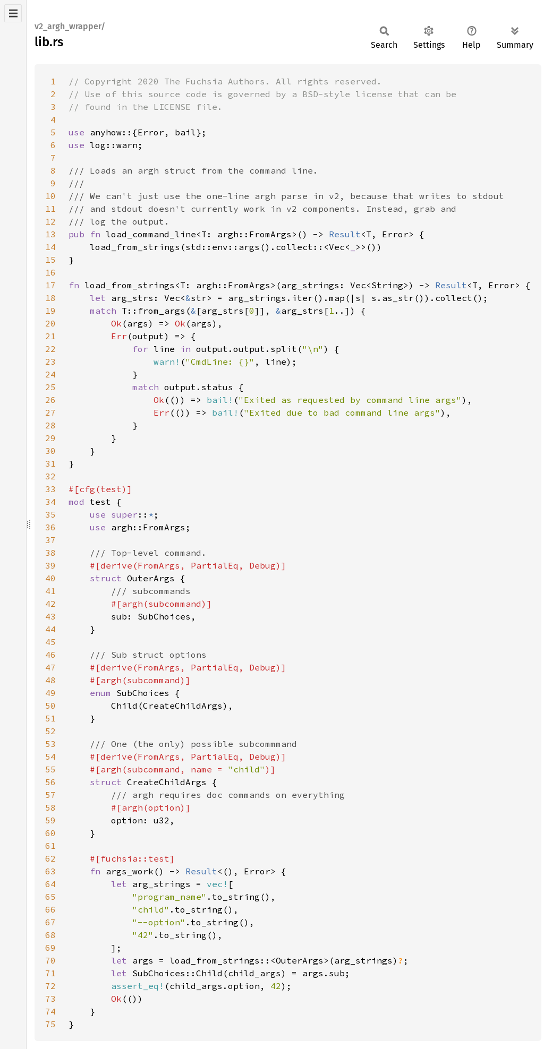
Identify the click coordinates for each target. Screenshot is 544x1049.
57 (50, 794)
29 (50, 438)
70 (50, 960)
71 (50, 973)
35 (50, 514)
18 (50, 298)
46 (50, 654)
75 (50, 1024)
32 (50, 476)
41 (50, 591)
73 (50, 998)
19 (50, 310)
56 (50, 782)
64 (50, 884)
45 (50, 642)
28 (50, 425)
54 (50, 756)
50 (50, 705)
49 (50, 692)
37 (50, 540)
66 (50, 909)
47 (50, 667)
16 (50, 272)
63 (50, 871)
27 (50, 412)
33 (50, 489)
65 (50, 896)
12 (50, 221)
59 (50, 820)
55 (50, 769)
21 (50, 336)
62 (50, 858)
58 (50, 807)
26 (50, 399)
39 (50, 565)
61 (50, 845)
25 (50, 387)
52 (50, 731)
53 (50, 743)
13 (50, 234)
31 (50, 463)
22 (50, 348)
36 (50, 527)
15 (50, 259)
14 (50, 247)
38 (50, 552)
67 (50, 922)
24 (50, 374)
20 (50, 323)
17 (50, 285)
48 (50, 680)
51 (50, 718)
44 (50, 629)
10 (50, 196)
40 (50, 578)
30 (50, 450)
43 (50, 616)
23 (50, 361)
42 (50, 603)
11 (50, 208)
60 (50, 833)
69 (50, 947)
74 (50, 1011)
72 (50, 986)
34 (50, 501)
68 (50, 935)
